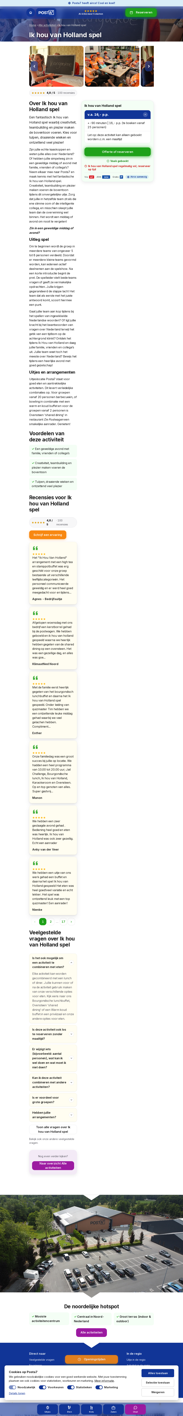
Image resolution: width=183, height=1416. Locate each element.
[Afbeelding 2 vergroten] (112, 66)
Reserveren (144, 12)
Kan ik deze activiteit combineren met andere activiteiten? (49, 1081)
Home (32, 25)
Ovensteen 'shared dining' (46, 415)
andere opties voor (45, 1019)
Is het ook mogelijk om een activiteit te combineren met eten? (48, 962)
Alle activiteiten (47, 25)
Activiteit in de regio (138, 1365)
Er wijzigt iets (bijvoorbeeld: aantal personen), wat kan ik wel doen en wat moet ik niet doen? (49, 1056)
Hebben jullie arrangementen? (44, 1115)
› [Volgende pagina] (71, 921)
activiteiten (36, 388)
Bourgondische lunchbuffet (50, 1001)
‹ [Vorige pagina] (35, 921)
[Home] (30, 12)
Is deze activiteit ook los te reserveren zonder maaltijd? (49, 1033)
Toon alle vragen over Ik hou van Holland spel (53, 1129)
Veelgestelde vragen (41, 1359)
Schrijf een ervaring (48, 535)
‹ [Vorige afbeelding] (34, 66)
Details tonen (17, 1393)
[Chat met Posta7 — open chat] (135, 1409)
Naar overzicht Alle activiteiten (53, 1166)
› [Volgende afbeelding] (149, 66)
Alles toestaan (158, 1373)
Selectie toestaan (158, 1382)
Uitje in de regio (136, 1359)
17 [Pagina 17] (63, 921)
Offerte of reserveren (117, 152)
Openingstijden (94, 1359)
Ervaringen (35, 1365)
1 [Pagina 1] (43, 921)
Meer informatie (104, 1380)
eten (40, 383)
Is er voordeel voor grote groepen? (45, 1100)
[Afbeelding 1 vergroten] (56, 66)
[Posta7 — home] (46, 12)
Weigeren (158, 1392)
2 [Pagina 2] (51, 921)
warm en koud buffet (43, 406)
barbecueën (64, 397)
